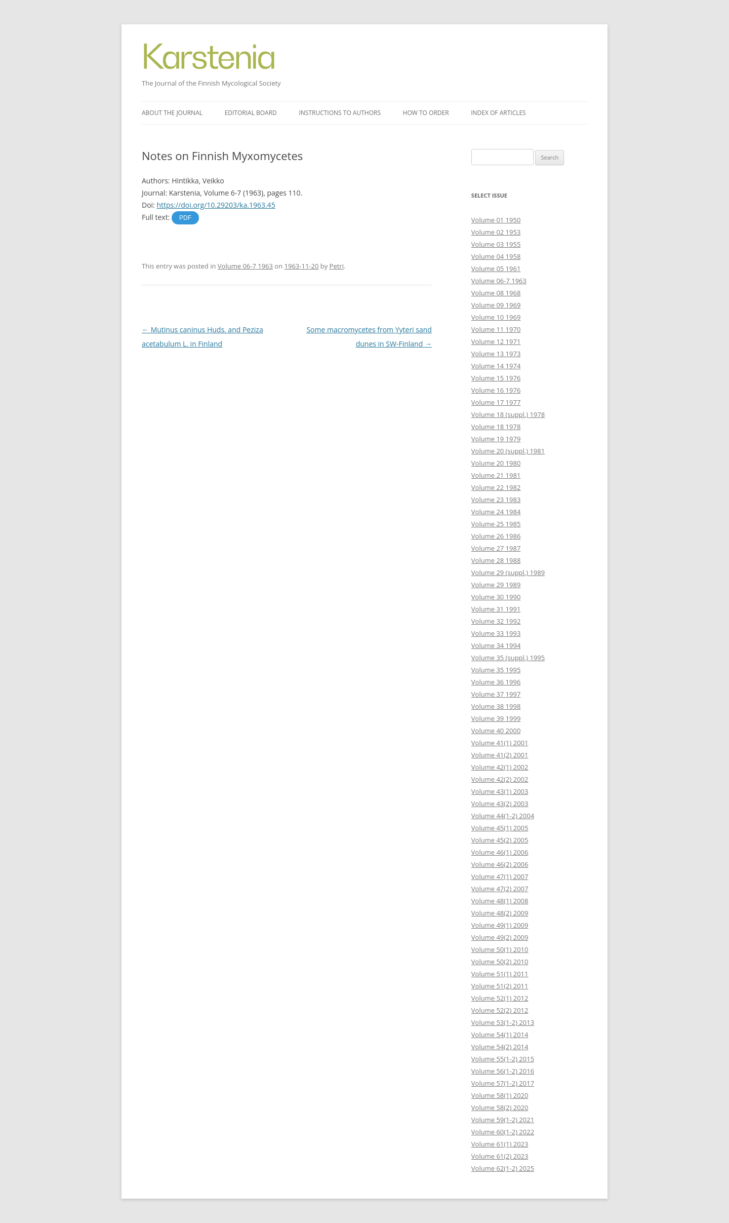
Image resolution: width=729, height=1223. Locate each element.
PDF (185, 217)
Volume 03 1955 (496, 244)
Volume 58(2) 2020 (500, 1107)
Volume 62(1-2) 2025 (502, 1168)
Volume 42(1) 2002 (500, 767)
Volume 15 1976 (496, 378)
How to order (426, 112)
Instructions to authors (340, 112)
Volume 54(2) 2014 (500, 1046)
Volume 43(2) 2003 (500, 803)
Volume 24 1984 (496, 511)
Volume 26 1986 (496, 536)
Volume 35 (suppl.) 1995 (508, 657)
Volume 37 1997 (496, 694)
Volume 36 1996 (496, 681)
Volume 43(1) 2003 (500, 791)
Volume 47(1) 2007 (500, 876)
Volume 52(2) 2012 (500, 1010)
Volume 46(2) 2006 (500, 864)
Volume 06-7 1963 (245, 266)
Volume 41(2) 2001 (500, 754)
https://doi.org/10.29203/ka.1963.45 (215, 205)
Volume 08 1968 (496, 292)
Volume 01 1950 (496, 219)
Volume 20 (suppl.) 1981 (508, 450)
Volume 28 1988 (496, 560)
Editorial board (251, 112)
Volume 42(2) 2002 (500, 779)
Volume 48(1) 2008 (500, 900)
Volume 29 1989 (496, 584)
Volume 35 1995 (496, 669)
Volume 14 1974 (496, 365)
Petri (337, 266)
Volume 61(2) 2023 (500, 1156)
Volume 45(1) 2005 (500, 827)
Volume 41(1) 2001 (500, 742)
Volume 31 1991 (496, 609)
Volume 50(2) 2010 (500, 961)
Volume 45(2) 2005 (500, 840)
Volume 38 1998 (496, 706)
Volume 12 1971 (496, 341)
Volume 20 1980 (496, 463)
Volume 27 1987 (496, 548)
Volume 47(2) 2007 (500, 888)
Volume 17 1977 (496, 402)
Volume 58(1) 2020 (500, 1095)
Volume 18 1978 (496, 426)
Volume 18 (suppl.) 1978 (508, 414)
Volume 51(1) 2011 (500, 973)
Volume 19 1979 (496, 438)
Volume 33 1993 (496, 633)
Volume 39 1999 (496, 718)
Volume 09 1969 (496, 305)
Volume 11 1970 (496, 329)
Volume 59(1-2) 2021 (502, 1119)
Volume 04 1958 (496, 256)
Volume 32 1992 (496, 621)
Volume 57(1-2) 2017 (502, 1083)
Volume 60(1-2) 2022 (502, 1131)
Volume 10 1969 (496, 317)
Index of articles (498, 112)
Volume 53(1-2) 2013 (502, 1022)
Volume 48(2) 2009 (500, 913)
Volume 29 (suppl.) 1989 (508, 572)
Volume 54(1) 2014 (500, 1034)
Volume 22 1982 (496, 487)
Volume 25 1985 (496, 523)
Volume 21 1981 (496, 475)
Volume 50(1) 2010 (500, 949)
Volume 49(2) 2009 (500, 937)
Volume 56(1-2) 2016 (502, 1071)
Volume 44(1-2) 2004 (502, 815)
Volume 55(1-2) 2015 (502, 1058)
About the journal (172, 112)
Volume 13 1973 (496, 353)
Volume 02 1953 (496, 232)
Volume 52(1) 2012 (500, 998)
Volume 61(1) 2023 (500, 1144)
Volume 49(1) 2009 (500, 925)
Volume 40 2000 (496, 730)
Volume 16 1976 (496, 390)
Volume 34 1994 (496, 645)
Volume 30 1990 (496, 596)
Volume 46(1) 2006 (500, 852)
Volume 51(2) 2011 (500, 985)
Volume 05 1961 (496, 268)
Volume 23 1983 (496, 499)
